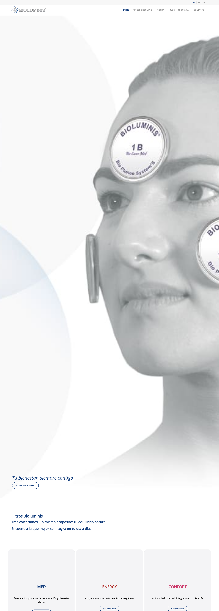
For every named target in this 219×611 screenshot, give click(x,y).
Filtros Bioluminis (142, 10)
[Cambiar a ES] (194, 2)
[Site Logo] (28, 10)
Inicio (126, 10)
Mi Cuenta (183, 10)
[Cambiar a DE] (204, 2)
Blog (172, 10)
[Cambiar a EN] (199, 2)
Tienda (160, 10)
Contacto (199, 10)
